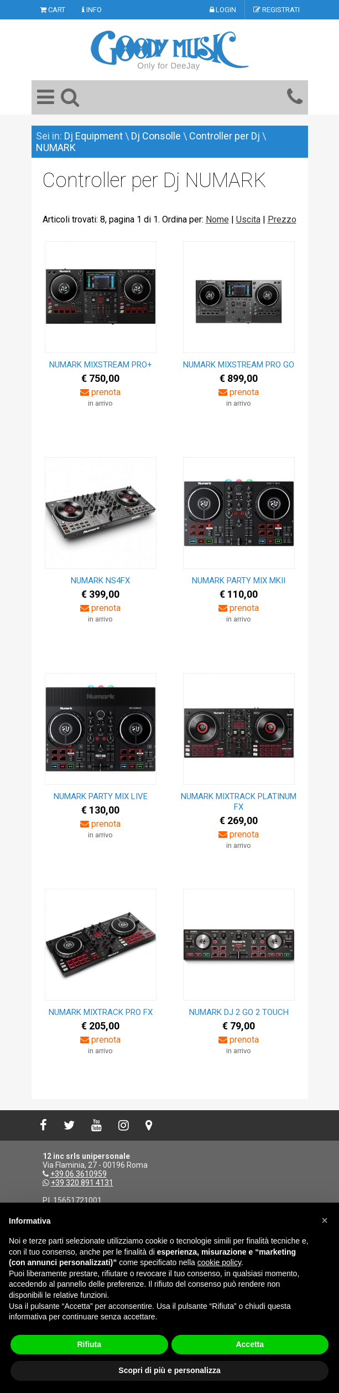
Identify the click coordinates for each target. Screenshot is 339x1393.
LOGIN (223, 10)
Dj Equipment (93, 136)
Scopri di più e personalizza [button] (169, 1370)
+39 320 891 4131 (82, 1182)
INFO (92, 10)
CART (52, 10)
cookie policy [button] (219, 1262)
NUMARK (56, 147)
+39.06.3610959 (78, 1173)
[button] (324, 1220)
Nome (217, 219)
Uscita (248, 219)
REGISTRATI (276, 10)
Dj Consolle (156, 136)
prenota (100, 392)
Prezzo (282, 219)
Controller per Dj (224, 136)
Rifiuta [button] (89, 1344)
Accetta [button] (250, 1344)
